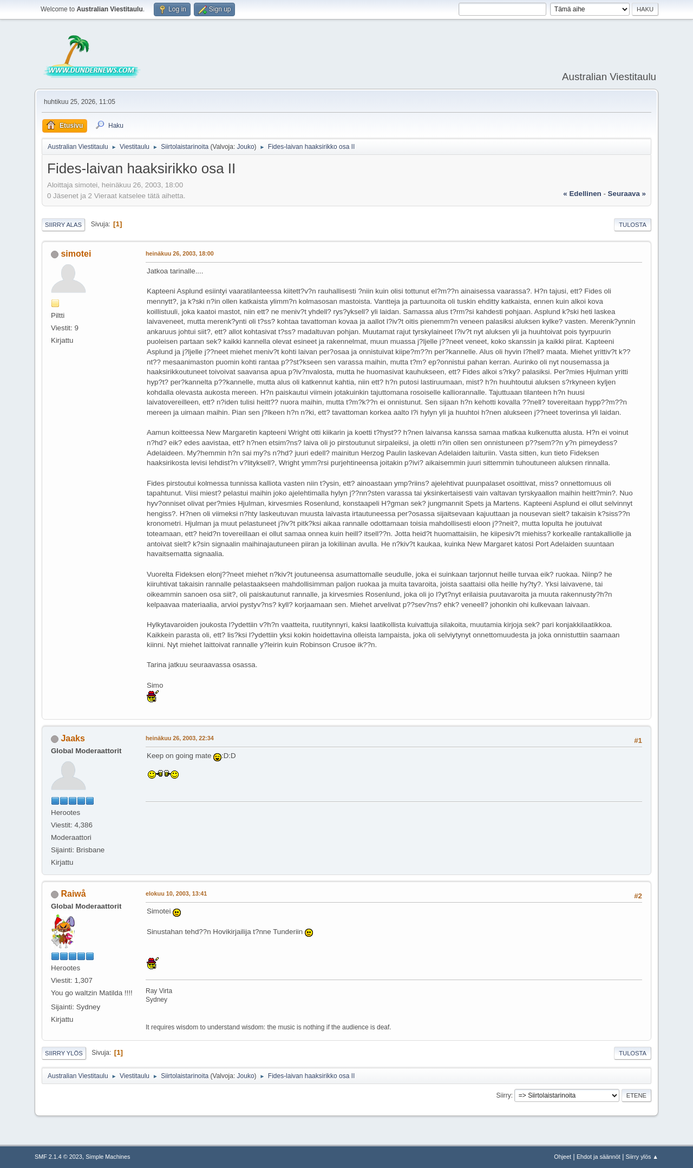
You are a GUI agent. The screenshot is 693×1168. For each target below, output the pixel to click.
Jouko (245, 147)
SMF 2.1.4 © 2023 (58, 1156)
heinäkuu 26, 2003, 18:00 (180, 253)
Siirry (503, 1095)
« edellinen (582, 194)
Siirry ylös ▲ (642, 1156)
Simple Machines (108, 1156)
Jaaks (72, 738)
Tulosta (632, 224)
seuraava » (627, 194)
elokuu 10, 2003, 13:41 (176, 893)
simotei (76, 253)
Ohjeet (562, 1156)
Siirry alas (63, 224)
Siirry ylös (64, 1053)
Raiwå (73, 893)
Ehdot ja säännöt (598, 1156)
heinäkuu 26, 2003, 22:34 (180, 738)
